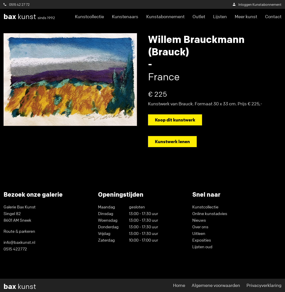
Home (179, 285)
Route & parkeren (19, 231)
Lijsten (220, 16)
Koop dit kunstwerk (175, 120)
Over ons (200, 226)
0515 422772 (15, 248)
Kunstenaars (125, 16)
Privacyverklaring (263, 285)
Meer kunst (246, 16)
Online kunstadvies (209, 213)
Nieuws (199, 220)
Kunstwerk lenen (172, 141)
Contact (273, 16)
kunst (29, 16)
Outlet (199, 16)
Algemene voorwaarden (216, 285)
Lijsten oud (202, 246)
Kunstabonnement (165, 16)
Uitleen (198, 233)
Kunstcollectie (89, 16)
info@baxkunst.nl (19, 242)
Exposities (201, 240)
